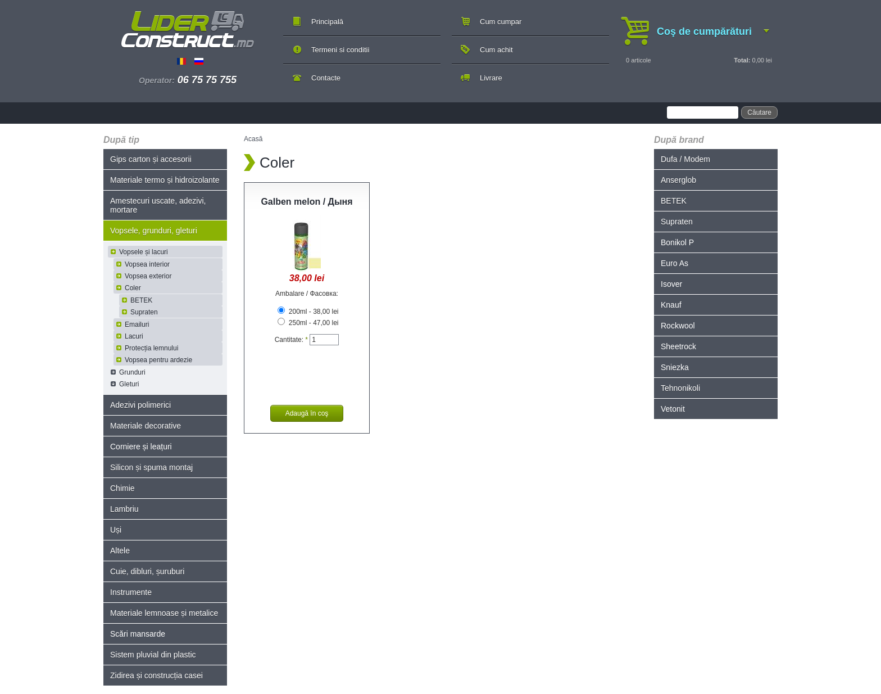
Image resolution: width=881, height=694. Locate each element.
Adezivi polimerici (140, 404)
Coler (133, 288)
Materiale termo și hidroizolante (165, 179)
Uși (115, 529)
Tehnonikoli (680, 388)
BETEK (141, 300)
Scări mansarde (137, 633)
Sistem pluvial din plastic (153, 654)
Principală (327, 21)
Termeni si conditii (340, 50)
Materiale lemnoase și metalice (164, 613)
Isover (671, 284)
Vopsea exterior (148, 276)
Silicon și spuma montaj (151, 467)
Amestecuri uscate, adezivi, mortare (158, 205)
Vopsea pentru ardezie (158, 360)
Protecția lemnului (151, 348)
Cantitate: (291, 340)
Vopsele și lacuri (143, 252)
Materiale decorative (145, 425)
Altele (120, 550)
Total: (742, 60)
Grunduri (132, 372)
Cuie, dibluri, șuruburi (147, 571)
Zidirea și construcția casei (156, 675)
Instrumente (131, 592)
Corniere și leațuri (141, 446)
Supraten (144, 312)
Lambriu (124, 508)
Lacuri (134, 336)
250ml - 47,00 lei (308, 323)
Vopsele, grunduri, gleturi (153, 230)
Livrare (491, 78)
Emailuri (137, 324)
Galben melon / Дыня (306, 201)
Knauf (671, 304)
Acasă (253, 139)
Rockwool (678, 325)
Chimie (122, 488)
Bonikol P (677, 242)
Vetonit (673, 408)
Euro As (674, 263)
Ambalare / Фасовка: (306, 294)
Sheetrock (678, 346)
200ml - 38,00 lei (308, 312)
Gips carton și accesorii (151, 159)
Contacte (325, 78)
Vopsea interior (147, 264)
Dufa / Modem (685, 159)
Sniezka (675, 367)
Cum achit (496, 50)
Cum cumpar (500, 21)
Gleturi (129, 384)
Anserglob (678, 179)
